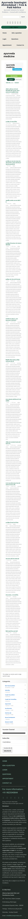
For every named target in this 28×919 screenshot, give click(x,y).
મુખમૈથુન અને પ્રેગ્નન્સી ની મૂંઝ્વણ (13, 279)
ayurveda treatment (15, 136)
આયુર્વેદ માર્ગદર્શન (9, 266)
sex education (8, 143)
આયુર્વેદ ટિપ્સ (18, 182)
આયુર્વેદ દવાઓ (8, 225)
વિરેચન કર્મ (11, 624)
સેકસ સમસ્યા (13, 238)
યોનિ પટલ (15, 514)
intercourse (17, 138)
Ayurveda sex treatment (14, 103)
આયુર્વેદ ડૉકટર (13, 223)
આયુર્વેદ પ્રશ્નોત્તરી (16, 148)
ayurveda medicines (17, 133)
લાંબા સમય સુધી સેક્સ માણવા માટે (12, 558)
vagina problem (18, 504)
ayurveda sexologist (17, 105)
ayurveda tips (8, 136)
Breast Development (10, 717)
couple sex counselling (14, 333)
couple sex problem (14, 294)
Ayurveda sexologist (9, 105)
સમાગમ (13, 353)
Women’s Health (9, 722)
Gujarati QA (13, 93)
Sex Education (8, 708)
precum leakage (11, 113)
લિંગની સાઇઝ (16, 153)
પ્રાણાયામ (13, 585)
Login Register (14, 27)
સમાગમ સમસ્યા (17, 353)
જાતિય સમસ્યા (18, 151)
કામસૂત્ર (18, 189)
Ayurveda (12, 126)
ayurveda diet (16, 128)
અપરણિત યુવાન (8, 221)
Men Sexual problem (10, 685)
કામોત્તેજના (14, 269)
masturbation (12, 177)
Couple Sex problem (10, 694)
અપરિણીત (7, 182)
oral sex (7, 299)
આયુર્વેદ (12, 221)
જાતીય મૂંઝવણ (8, 231)
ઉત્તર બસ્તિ (15, 580)
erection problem (13, 258)
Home (5, 33)
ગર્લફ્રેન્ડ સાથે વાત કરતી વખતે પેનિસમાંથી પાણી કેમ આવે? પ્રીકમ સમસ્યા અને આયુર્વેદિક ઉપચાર (12, 90)
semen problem (18, 141)
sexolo (16, 261)
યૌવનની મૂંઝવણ (13, 192)
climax (15, 456)
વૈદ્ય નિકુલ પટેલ (11, 154)
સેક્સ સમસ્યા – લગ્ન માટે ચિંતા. (12, 594)
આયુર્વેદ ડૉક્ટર (10, 148)
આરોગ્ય (7, 651)
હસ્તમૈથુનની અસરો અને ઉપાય (12, 522)
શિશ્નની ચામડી (16, 394)
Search (23, 17)
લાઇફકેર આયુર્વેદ (11, 153)
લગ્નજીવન (7, 623)
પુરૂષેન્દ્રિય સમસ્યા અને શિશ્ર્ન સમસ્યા (12, 233)
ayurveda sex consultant (14, 100)
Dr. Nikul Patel (12, 138)
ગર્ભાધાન (13, 471)
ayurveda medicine (9, 98)
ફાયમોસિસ (7, 657)
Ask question (14, 76)
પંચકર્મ (7, 153)
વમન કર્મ (16, 587)
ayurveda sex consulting (10, 102)
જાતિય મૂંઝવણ (15, 123)
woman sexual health (17, 299)
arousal (18, 97)
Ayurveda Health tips (10, 131)
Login (4, 39)
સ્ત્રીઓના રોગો (8, 480)
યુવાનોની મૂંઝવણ (9, 235)
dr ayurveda (16, 175)
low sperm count (13, 139)
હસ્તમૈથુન (7, 158)
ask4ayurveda (12, 489)
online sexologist (13, 110)
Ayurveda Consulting (10, 128)
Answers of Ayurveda (13, 97)
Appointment (7, 45)
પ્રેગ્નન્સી (15, 309)
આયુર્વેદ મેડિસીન (12, 226)
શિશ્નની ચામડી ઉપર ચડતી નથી (12, 631)
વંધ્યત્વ (7, 475)
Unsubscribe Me (7, 748)
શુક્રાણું (19, 310)
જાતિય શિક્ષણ (8, 190)
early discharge (9, 539)
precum (15, 112)
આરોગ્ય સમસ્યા (17, 149)
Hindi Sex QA (8, 713)
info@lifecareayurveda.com (14, 915)
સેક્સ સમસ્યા (13, 156)
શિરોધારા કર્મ (15, 588)
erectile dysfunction (15, 539)
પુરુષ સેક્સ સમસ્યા (11, 95)
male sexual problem (10, 108)
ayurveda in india (17, 131)
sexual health (8, 144)
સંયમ (20, 154)
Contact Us (20, 45)
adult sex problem (13, 167)
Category (17, 82)
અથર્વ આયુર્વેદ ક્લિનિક (14, 180)
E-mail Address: (7, 742)
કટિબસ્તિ (13, 582)
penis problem (13, 544)
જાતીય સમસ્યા (14, 231)
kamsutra (7, 139)
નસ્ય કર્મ (7, 585)
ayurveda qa (8, 134)
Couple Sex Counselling (10, 699)
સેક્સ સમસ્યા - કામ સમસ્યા (13, 274)
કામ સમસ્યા (14, 189)
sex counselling (18, 216)
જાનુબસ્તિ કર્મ (17, 583)
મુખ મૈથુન (19, 309)
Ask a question (17, 33)
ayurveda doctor (9, 129)
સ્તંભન (7, 439)
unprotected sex (14, 144)
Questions (14, 39)
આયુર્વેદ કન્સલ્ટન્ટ (14, 146)
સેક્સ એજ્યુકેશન (13, 124)
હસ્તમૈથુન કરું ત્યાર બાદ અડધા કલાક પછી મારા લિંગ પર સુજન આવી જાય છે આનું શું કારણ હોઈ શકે (13, 162)
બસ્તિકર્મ (17, 585)
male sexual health (9, 107)
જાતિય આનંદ (18, 348)
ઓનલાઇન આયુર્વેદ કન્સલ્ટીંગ (11, 151)
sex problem (13, 143)
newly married (16, 461)
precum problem (17, 113)
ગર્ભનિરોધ (14, 307)
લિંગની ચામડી (14, 659)
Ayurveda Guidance (16, 129)
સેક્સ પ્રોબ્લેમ (8, 156)
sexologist (18, 143)
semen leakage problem (13, 117)
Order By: (9, 82)
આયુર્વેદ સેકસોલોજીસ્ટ (9, 228)
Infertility (7, 690)
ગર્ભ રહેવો (11, 307)
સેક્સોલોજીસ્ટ (18, 156)
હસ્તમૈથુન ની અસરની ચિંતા (11, 121)
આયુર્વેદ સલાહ (11, 149)
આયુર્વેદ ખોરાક (8, 577)
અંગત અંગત (8, 180)
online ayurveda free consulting (15, 297)
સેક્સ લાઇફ (17, 273)
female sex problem (9, 336)
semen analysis (19, 544)
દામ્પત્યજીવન (13, 350)
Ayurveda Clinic (17, 126)
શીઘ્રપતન (10, 353)
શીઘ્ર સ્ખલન (16, 154)
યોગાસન (7, 587)
